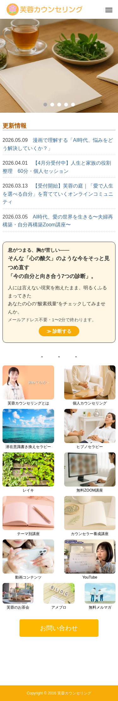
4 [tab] (66, 104)
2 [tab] (52, 104)
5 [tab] (73, 104)
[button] (59, 628)
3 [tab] (59, 104)
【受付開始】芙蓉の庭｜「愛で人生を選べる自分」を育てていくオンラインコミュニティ (58, 193)
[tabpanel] (59, 66)
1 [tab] (45, 104)
